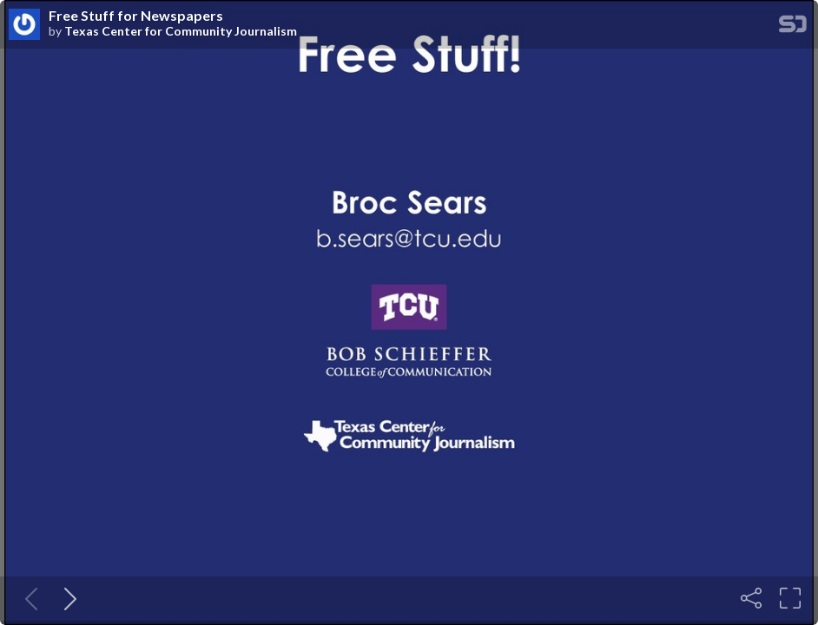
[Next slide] (67, 598)
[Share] (751, 598)
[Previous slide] (28, 598)
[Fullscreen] (790, 598)
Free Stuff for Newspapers (136, 16)
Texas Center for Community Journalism (180, 31)
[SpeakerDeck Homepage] (793, 27)
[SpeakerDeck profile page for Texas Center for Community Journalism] (24, 25)
